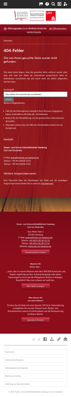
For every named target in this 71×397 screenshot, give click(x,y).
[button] (5, 4)
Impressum (9, 352)
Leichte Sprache (34, 32)
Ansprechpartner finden (35, 252)
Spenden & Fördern (35, 320)
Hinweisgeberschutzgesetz (16, 368)
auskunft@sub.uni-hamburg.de (39, 237)
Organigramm (47, 183)
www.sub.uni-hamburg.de (39, 246)
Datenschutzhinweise (14, 360)
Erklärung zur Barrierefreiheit (17, 384)
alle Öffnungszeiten (57, 28)
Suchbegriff (9, 89)
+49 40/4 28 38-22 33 (39, 240)
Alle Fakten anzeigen (35, 286)
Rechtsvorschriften (13, 376)
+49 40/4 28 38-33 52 (39, 243)
